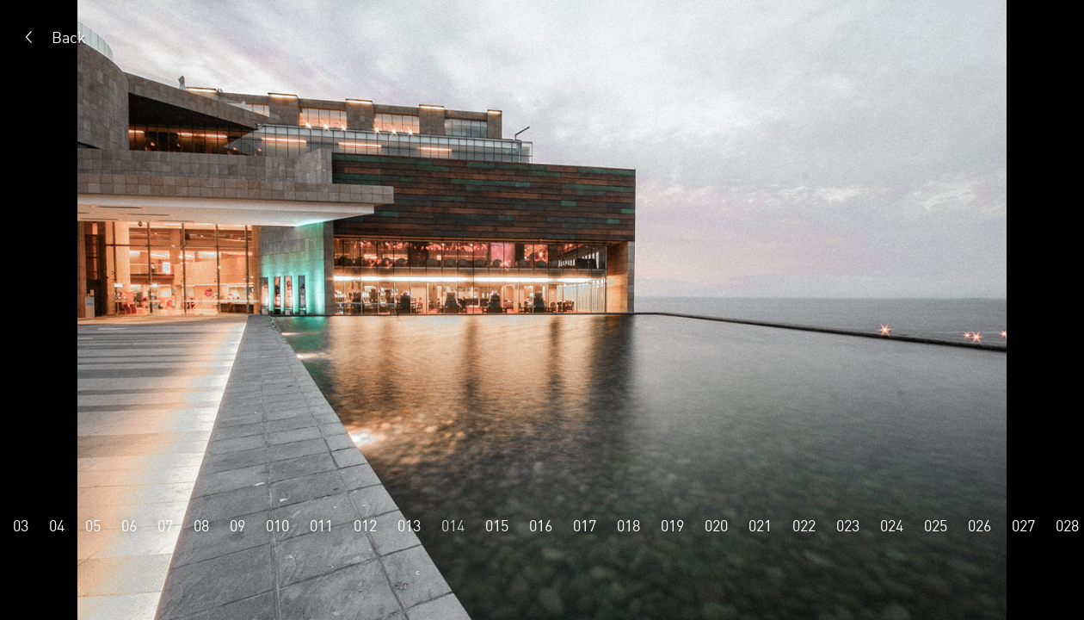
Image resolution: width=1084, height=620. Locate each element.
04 (57, 525)
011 (321, 525)
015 (496, 525)
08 (201, 525)
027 (1023, 525)
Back (69, 37)
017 (584, 525)
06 (129, 525)
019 (672, 525)
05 (93, 525)
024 (891, 525)
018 (628, 525)
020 (716, 525)
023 (847, 525)
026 (979, 525)
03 (20, 525)
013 (409, 525)
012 (365, 525)
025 (935, 525)
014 (453, 525)
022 (804, 525)
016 (540, 525)
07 (165, 525)
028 (1067, 525)
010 (277, 525)
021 (760, 525)
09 (237, 525)
